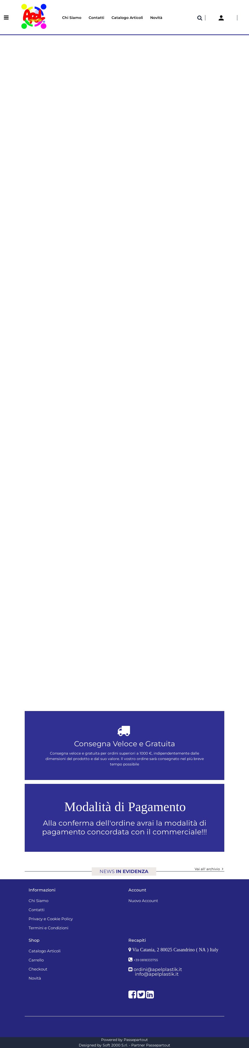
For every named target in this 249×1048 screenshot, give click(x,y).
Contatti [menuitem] (96, 17)
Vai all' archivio (209, 869)
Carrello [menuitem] (36, 960)
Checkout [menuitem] (38, 969)
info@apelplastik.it (157, 974)
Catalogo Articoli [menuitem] (127, 17)
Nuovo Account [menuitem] (143, 900)
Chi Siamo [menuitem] (71, 17)
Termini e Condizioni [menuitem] (48, 927)
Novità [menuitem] (156, 17)
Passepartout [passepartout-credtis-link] (136, 1039)
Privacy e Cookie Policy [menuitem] (51, 918)
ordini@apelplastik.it (158, 969)
